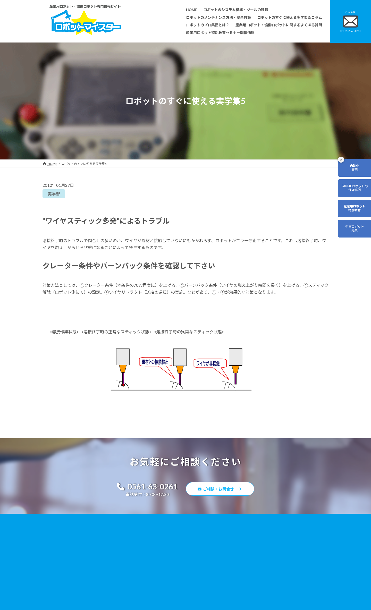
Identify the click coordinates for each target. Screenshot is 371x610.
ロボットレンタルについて (156, 561)
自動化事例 (349, 170)
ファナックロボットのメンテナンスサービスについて (175, 583)
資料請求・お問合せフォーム (256, 551)
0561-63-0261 (144, 487)
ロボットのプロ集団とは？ (156, 553)
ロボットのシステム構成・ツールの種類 (166, 531)
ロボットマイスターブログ (254, 572)
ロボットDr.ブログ (249, 580)
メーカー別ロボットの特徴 (156, 576)
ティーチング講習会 (152, 568)
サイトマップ (245, 565)
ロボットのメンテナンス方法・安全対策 (166, 539)
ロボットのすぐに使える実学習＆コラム (166, 546)
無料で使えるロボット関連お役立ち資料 (264, 531)
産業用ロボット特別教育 (349, 221)
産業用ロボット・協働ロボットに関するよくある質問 (262, 541)
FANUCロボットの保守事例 (349, 196)
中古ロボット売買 (349, 246)
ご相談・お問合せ (221, 489)
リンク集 (242, 558)
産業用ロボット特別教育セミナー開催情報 (167, 597)
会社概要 (144, 590)
